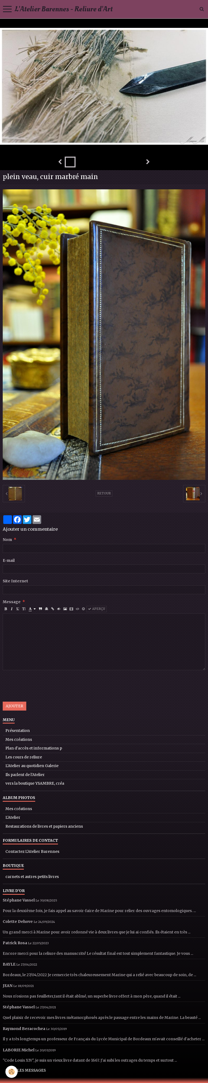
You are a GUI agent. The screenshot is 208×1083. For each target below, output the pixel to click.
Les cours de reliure (23, 757)
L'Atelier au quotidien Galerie (31, 766)
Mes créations (18, 739)
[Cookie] (11, 1072)
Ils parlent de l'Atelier (25, 774)
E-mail (9, 560)
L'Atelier (12, 817)
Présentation (17, 730)
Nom (7, 539)
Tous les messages (26, 1070)
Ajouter (14, 706)
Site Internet (15, 581)
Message (12, 602)
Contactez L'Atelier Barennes (32, 851)
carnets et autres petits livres (32, 876)
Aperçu (96, 609)
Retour (104, 493)
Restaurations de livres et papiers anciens (44, 826)
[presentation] (44, 685)
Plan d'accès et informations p (33, 748)
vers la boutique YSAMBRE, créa (34, 783)
